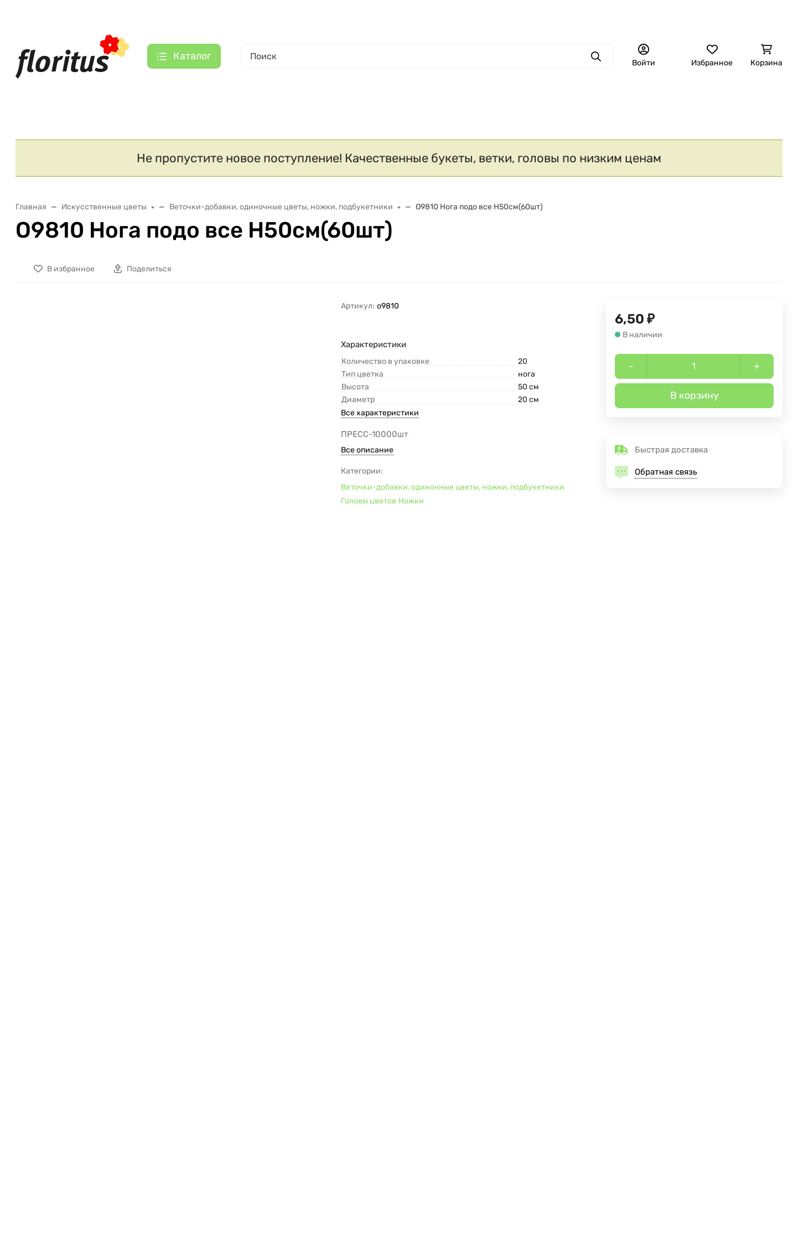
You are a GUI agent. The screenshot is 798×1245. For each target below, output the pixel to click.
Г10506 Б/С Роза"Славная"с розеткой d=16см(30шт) (240, 760)
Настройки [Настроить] (71, 1200)
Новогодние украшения (66, 1025)
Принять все (215, 1200)
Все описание (367, 454)
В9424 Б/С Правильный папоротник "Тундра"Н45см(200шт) (543, 766)
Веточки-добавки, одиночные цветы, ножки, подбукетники (452, 491)
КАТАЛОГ (36, 969)
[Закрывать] (258, 1065)
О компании (244, 14)
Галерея (345, 14)
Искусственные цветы (209, 93)
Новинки (109, 93)
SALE (26, 989)
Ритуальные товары (473, 93)
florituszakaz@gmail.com (652, 1011)
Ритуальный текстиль (343, 93)
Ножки (411, 505)
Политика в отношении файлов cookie (110, 1173)
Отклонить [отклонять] (141, 1200)
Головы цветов (368, 505)
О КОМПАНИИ (176, 969)
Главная (109, 14)
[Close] (768, 1191)
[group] (198, 370)
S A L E (39, 93)
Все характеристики (380, 417)
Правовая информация (325, 1002)
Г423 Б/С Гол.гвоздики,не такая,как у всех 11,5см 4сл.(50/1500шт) (85, 766)
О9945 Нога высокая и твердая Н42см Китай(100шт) (384, 766)
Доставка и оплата (173, 14)
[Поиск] (427, 56)
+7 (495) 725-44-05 (466, 14)
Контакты (298, 14)
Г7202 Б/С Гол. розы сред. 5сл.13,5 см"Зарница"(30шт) (708, 760)
